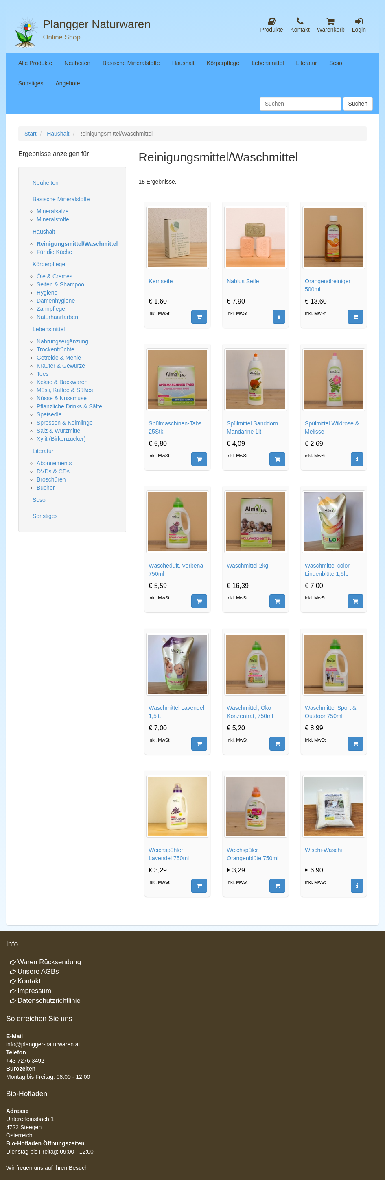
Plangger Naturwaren (97, 24)
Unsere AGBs (38, 971)
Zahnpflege (51, 309)
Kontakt (300, 25)
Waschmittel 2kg (247, 565)
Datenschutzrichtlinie (49, 1000)
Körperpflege (223, 63)
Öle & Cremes (54, 276)
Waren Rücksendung (49, 962)
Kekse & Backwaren (62, 382)
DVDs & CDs (53, 471)
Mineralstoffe (53, 219)
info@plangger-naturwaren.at (43, 1044)
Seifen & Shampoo (60, 284)
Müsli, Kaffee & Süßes (65, 390)
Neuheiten (77, 63)
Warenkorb (331, 25)
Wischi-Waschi (323, 850)
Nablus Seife (243, 281)
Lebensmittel (268, 63)
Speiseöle (49, 414)
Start (30, 133)
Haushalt (183, 63)
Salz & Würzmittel (59, 430)
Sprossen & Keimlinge (65, 422)
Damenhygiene (56, 300)
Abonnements (54, 463)
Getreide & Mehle (59, 357)
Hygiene (47, 292)
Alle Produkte (35, 63)
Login (359, 25)
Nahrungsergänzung (62, 341)
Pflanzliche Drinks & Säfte (69, 406)
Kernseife (161, 281)
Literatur (306, 63)
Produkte (271, 25)
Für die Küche (54, 252)
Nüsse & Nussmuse (62, 398)
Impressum (34, 991)
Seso (335, 63)
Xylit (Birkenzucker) (61, 439)
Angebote (67, 83)
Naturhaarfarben (57, 317)
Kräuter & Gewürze (61, 365)
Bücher (46, 487)
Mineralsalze (53, 211)
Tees (43, 374)
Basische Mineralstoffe (131, 63)
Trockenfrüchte (55, 349)
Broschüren (51, 479)
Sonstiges (30, 83)
